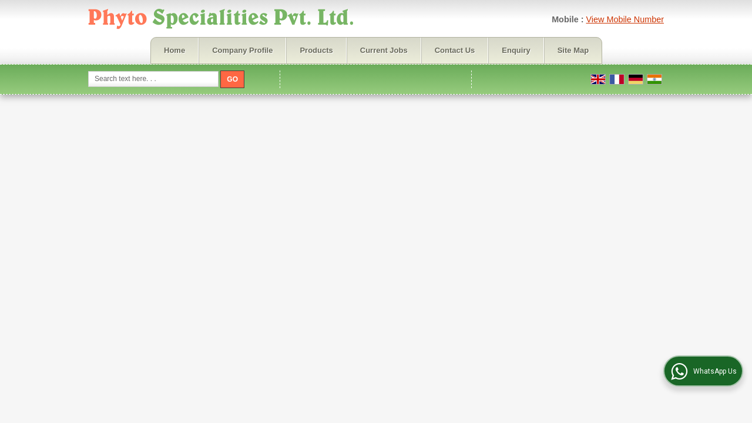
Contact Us (455, 50)
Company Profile (242, 50)
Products (316, 50)
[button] (625, 19)
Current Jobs (384, 50)
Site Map (573, 50)
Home (174, 50)
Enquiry (516, 50)
